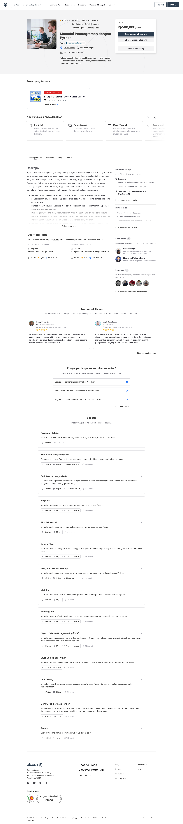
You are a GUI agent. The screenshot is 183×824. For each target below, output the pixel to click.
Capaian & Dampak (97, 5)
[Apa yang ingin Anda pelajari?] (28, 5)
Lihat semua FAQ (121, 406)
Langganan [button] (70, 5)
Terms (145, 818)
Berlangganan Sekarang (136, 34)
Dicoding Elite (120, 778)
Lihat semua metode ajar (126, 227)
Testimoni (50, 157)
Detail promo (51, 104)
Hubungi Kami (143, 764)
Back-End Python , (80, 20)
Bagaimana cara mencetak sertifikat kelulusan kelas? (91, 399)
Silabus (69, 157)
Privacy (153, 818)
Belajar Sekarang (136, 48)
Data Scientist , (78, 24)
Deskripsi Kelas (35, 157)
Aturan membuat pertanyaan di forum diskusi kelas (91, 390)
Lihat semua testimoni (146, 353)
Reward (118, 769)
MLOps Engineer (79, 28)
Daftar (173, 5)
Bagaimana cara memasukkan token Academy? (91, 381)
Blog (117, 764)
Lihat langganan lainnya (136, 40)
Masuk (160, 5)
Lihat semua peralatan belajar (128, 200)
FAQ (60, 157)
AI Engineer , (93, 20)
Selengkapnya (69, 226)
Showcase (119, 774)
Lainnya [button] (112, 5)
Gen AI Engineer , (92, 24)
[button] (149, 117)
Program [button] (82, 5)
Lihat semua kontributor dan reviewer (131, 291)
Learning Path (56, 5)
